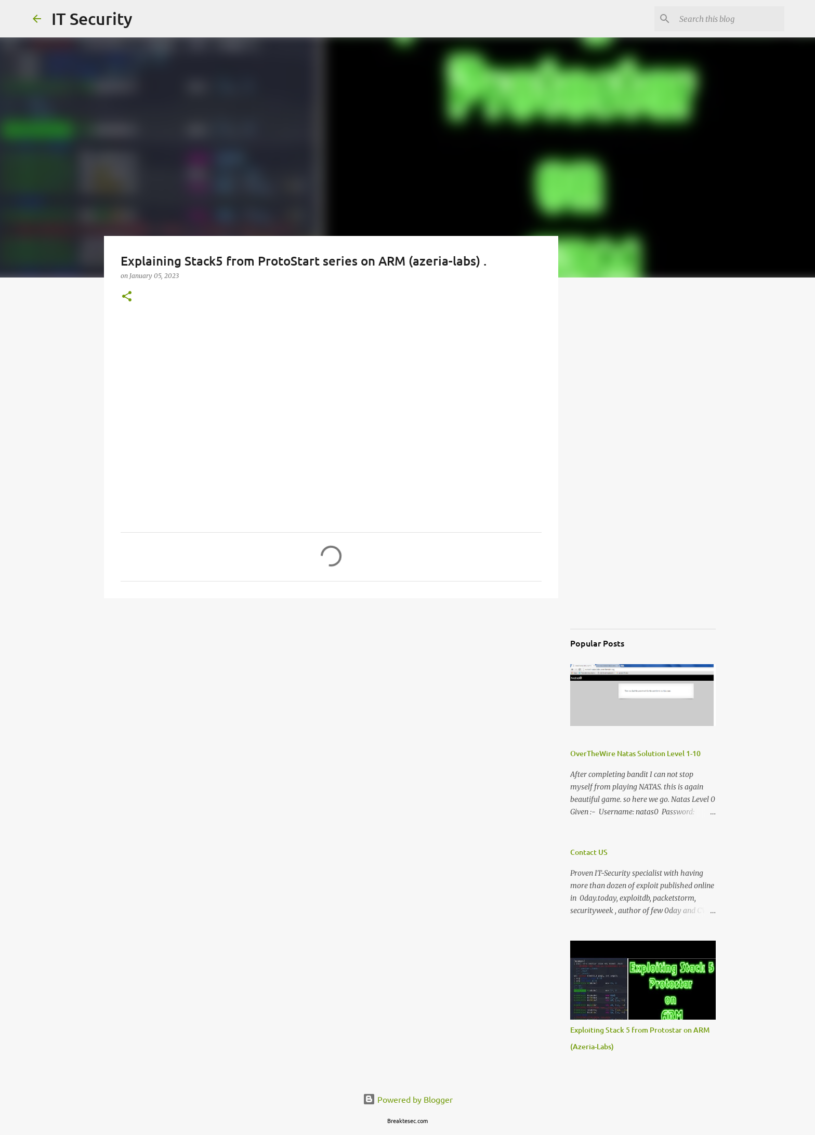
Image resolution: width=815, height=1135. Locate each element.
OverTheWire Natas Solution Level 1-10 (635, 753)
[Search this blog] (729, 18)
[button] (127, 297)
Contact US (589, 852)
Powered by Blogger (408, 1099)
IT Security (92, 18)
